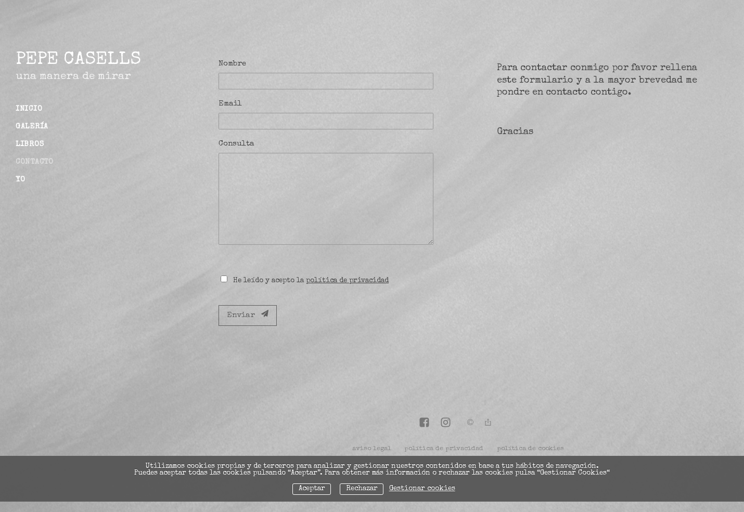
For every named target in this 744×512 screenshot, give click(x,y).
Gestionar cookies (422, 488)
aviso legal (371, 448)
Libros (30, 144)
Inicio (29, 109)
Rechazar (362, 488)
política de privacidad (347, 281)
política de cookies (530, 448)
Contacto (35, 162)
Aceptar (312, 488)
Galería (32, 126)
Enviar (247, 314)
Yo (20, 179)
